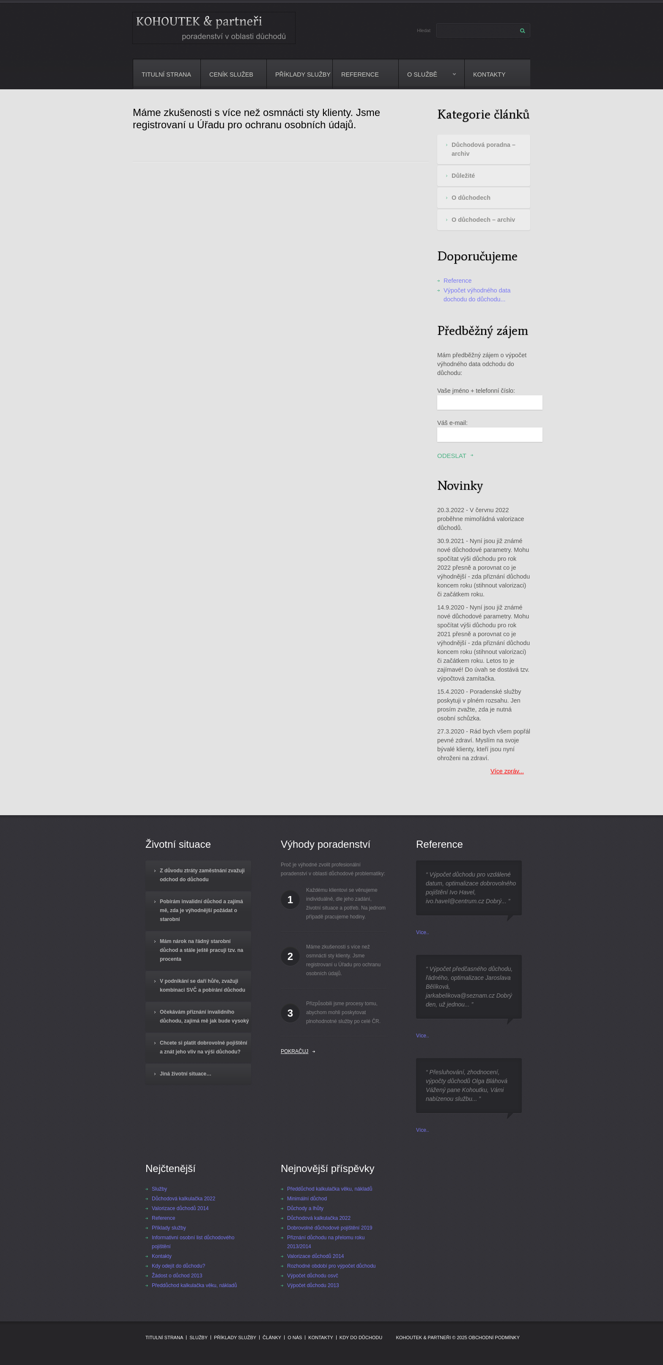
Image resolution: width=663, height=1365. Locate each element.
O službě (427, 80)
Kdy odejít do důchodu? (178, 1266)
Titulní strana (166, 74)
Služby (159, 1189)
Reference (360, 74)
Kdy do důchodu (361, 1337)
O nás (295, 1337)
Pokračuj (294, 1051)
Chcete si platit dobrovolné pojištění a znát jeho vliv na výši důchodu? (203, 1047)
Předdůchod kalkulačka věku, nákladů (194, 1285)
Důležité (463, 175)
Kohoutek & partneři (423, 1337)
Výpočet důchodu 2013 (313, 1285)
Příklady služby (303, 74)
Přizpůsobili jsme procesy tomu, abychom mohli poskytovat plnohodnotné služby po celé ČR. (343, 1012)
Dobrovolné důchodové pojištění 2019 (329, 1228)
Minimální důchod (307, 1199)
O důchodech (471, 197)
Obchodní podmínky (494, 1337)
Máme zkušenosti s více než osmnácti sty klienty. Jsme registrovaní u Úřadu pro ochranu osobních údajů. (343, 960)
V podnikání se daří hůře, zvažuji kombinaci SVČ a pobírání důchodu (202, 985)
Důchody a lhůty (305, 1208)
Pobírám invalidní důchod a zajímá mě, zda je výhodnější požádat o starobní (201, 910)
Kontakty (489, 74)
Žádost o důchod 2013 (177, 1276)
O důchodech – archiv (483, 219)
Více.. (422, 932)
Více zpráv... (507, 771)
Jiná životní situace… (185, 1074)
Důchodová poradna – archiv (483, 149)
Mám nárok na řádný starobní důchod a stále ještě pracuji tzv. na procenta (201, 950)
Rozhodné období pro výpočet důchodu (331, 1266)
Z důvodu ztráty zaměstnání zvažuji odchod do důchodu (202, 875)
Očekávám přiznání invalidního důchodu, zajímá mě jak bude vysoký (204, 1016)
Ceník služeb (231, 74)
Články (272, 1337)
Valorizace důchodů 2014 (180, 1208)
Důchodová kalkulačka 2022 (183, 1199)
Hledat (423, 30)
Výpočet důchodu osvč (312, 1276)
